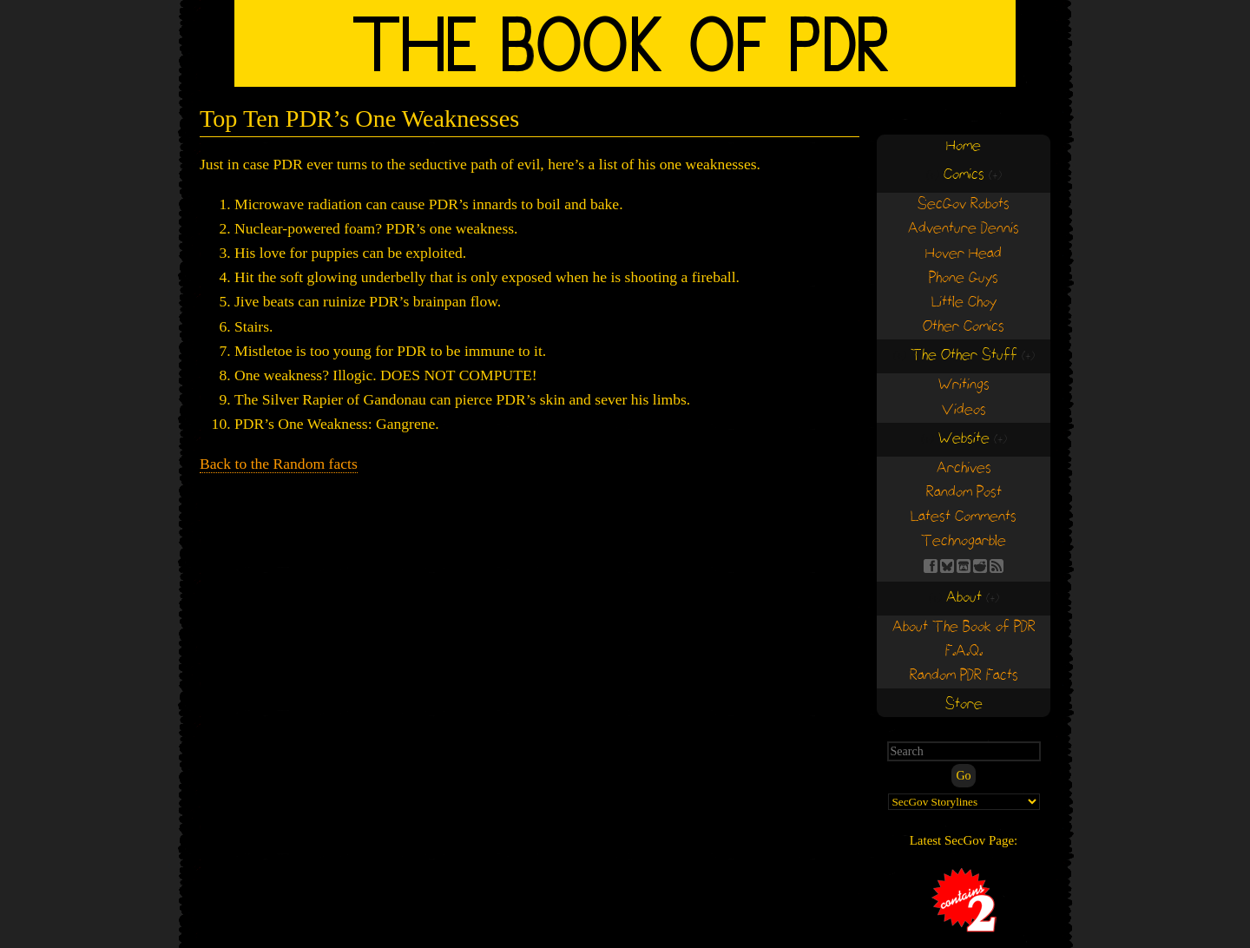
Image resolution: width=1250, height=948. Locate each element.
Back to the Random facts (279, 463)
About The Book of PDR (964, 627)
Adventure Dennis (963, 229)
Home (963, 146)
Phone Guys (963, 278)
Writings (964, 385)
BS (947, 566)
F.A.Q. (964, 652)
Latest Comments (963, 517)
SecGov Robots (964, 204)
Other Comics (963, 327)
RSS (996, 566)
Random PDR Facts (964, 676)
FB (931, 566)
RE (980, 566)
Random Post (964, 493)
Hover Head (963, 254)
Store (964, 704)
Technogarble (963, 541)
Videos (964, 410)
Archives (964, 468)
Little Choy (964, 303)
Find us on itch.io (963, 566)
